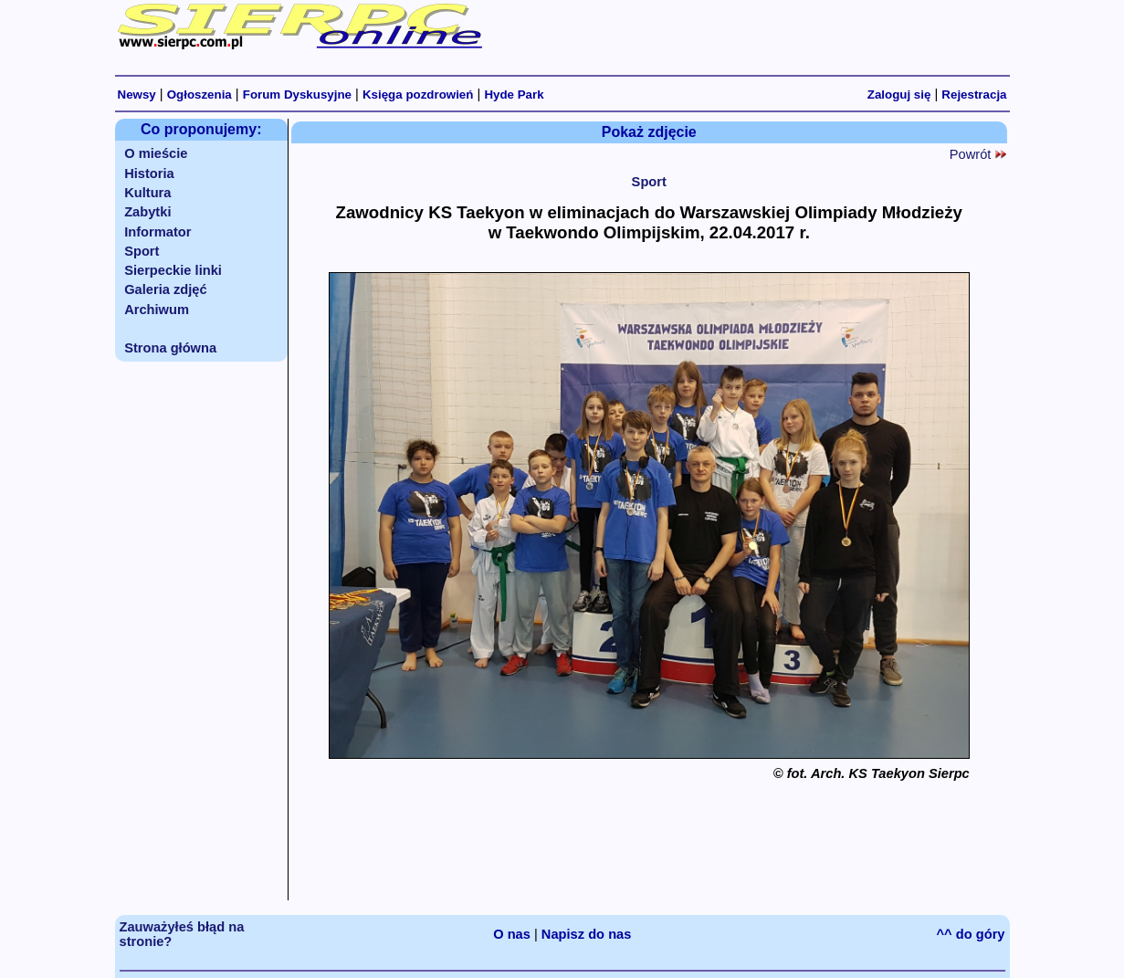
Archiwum (156, 309)
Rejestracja (973, 94)
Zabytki (147, 212)
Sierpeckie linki (173, 270)
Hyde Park (513, 94)
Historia (149, 173)
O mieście (155, 153)
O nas (511, 934)
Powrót (978, 154)
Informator (157, 232)
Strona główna (170, 348)
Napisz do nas (586, 934)
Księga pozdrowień (417, 94)
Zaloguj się (899, 94)
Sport (141, 251)
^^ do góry (971, 934)
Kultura (147, 192)
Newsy (137, 94)
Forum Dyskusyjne (297, 94)
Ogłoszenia (199, 94)
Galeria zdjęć (165, 289)
